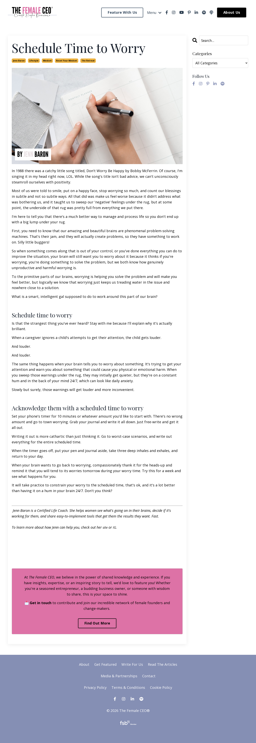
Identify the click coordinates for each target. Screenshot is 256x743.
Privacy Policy (96, 687)
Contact (148, 676)
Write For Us (132, 664)
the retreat (88, 60)
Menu (154, 12)
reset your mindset (66, 60)
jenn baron (19, 60)
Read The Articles (162, 664)
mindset (47, 60)
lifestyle (34, 60)
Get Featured (105, 664)
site (105, 527)
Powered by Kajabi (128, 733)
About (84, 664)
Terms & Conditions (128, 687)
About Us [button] (231, 12)
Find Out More (97, 623)
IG (115, 527)
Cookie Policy (161, 687)
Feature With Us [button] (122, 12)
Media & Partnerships (119, 676)
